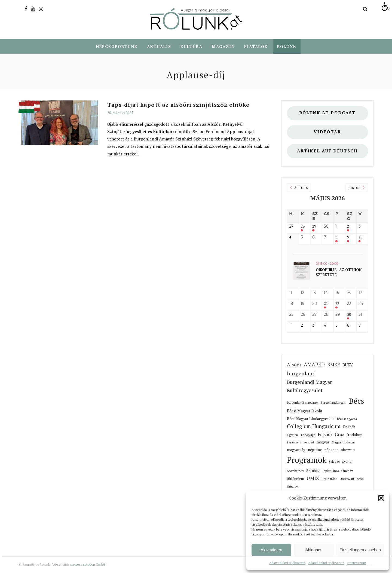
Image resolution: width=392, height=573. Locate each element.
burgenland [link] (301, 373)
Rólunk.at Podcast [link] (327, 113)
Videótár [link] (327, 132)
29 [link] (314, 226)
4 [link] (290, 237)
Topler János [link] (330, 471)
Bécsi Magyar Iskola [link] (304, 411)
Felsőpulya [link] (308, 435)
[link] (385, 6)
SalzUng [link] (334, 462)
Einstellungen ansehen (360, 549)
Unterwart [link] (347, 479)
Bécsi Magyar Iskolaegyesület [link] (311, 418)
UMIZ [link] (313, 478)
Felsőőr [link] (325, 435)
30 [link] (349, 314)
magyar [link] (323, 442)
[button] (381, 498)
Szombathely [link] (295, 471)
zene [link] (360, 479)
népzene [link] (331, 450)
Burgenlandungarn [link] (334, 403)
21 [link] (326, 304)
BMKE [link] (333, 365)
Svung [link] (346, 462)
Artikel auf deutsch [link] (327, 151)
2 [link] (348, 226)
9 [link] (348, 237)
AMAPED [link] (314, 364)
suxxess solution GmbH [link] (87, 565)
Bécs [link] (356, 401)
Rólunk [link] (286, 46)
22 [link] (337, 304)
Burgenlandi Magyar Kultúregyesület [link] (309, 386)
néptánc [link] (315, 450)
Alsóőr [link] (294, 365)
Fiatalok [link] (256, 46)
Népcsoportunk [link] (117, 46)
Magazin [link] (223, 46)
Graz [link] (339, 435)
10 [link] (360, 237)
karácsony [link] (294, 442)
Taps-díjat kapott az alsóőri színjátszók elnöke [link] (178, 105)
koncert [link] (309, 442)
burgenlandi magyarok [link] (302, 403)
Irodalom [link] (354, 435)
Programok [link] (306, 460)
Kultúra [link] (191, 46)
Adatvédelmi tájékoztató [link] (287, 563)
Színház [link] (313, 470)
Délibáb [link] (349, 427)
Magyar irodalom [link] (343, 442)
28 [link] (303, 226)
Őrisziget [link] (293, 487)
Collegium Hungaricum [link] (314, 426)
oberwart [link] (348, 450)
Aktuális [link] (159, 46)
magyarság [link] (296, 450)
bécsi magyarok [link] (347, 419)
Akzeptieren (271, 549)
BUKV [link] (347, 365)
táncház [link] (347, 471)
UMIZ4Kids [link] (329, 479)
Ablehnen (313, 549)
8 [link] (336, 237)
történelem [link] (295, 479)
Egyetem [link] (293, 435)
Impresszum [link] (356, 563)
